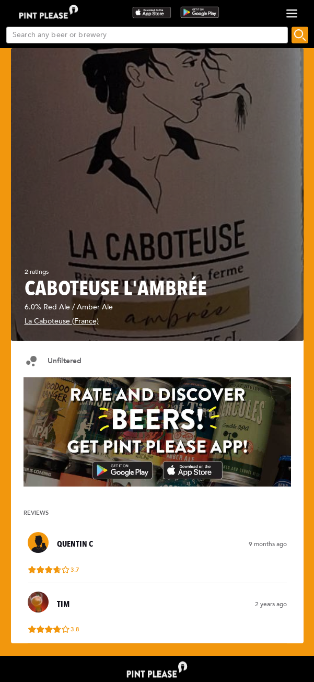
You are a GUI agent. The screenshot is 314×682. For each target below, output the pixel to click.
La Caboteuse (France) (62, 321)
